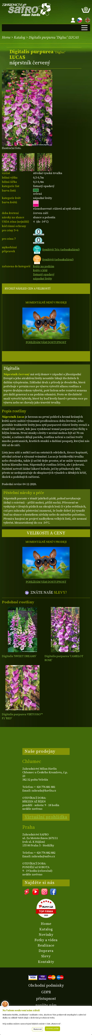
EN (87, 19)
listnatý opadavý (43, 274)
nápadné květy (42, 278)
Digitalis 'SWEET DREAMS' (19, 656)
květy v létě (40, 270)
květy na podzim (43, 266)
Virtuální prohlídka (46, 817)
